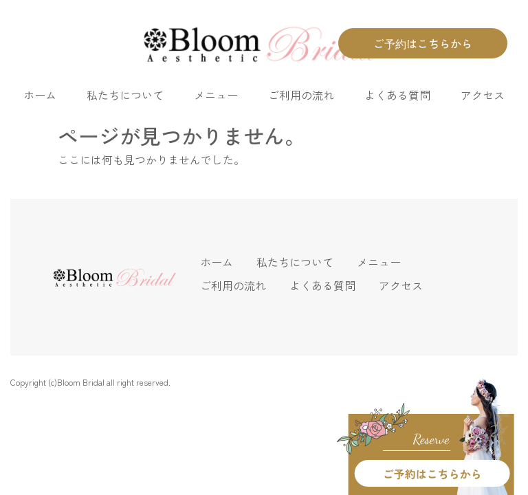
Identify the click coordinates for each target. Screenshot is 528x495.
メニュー (216, 95)
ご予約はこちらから (422, 43)
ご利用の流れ (301, 95)
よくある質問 (397, 95)
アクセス (483, 95)
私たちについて (125, 95)
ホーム (39, 95)
